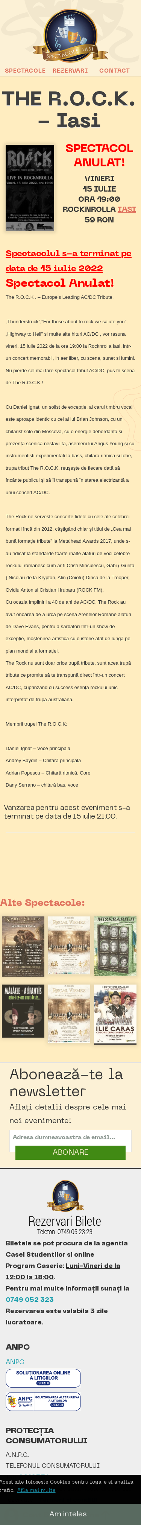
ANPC (15, 1362)
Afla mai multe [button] (36, 1490)
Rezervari (70, 71)
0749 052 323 (30, 1300)
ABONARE (70, 1153)
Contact (114, 71)
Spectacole (25, 71)
